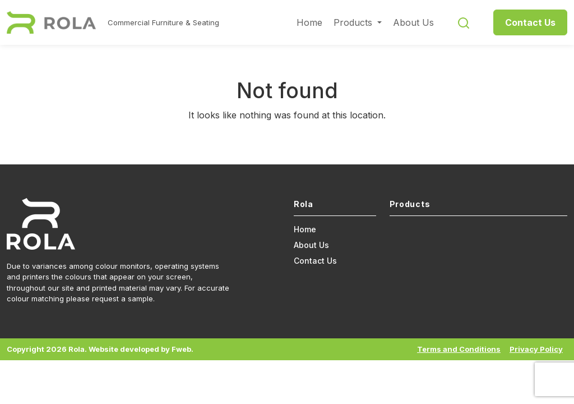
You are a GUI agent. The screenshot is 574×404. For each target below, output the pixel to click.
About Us (413, 22)
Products (354, 22)
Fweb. (182, 349)
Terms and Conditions (459, 349)
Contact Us (530, 22)
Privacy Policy (536, 349)
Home (309, 22)
